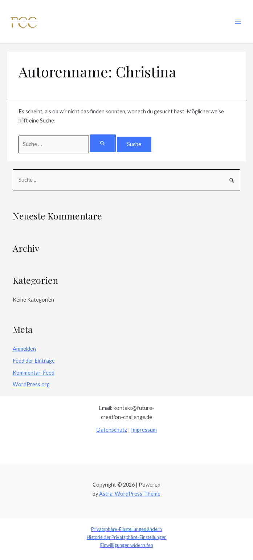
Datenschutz (111, 430)
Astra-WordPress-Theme (129, 494)
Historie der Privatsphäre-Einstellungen (127, 537)
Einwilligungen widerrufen (126, 545)
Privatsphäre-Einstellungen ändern (126, 529)
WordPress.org (31, 384)
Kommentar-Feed (33, 373)
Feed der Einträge (34, 361)
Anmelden (24, 349)
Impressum (144, 430)
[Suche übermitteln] (103, 143)
